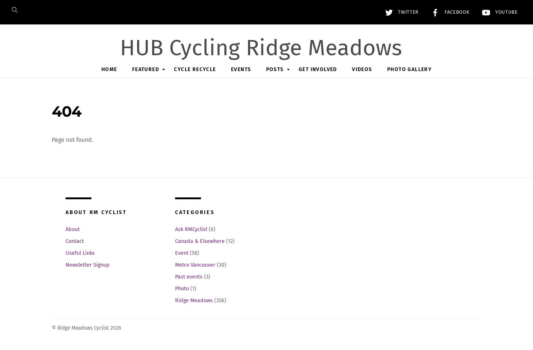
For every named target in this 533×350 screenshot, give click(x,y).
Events (241, 69)
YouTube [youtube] (498, 12)
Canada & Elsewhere (200, 241)
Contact (75, 241)
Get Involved (318, 69)
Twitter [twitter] (400, 12)
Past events (188, 277)
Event (181, 253)
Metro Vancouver (195, 265)
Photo (182, 289)
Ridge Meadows (194, 300)
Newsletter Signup (88, 265)
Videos (362, 69)
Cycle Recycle (195, 69)
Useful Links (80, 253)
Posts (275, 69)
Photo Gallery (409, 69)
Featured (145, 69)
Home (109, 69)
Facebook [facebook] (448, 12)
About (73, 229)
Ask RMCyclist (191, 229)
